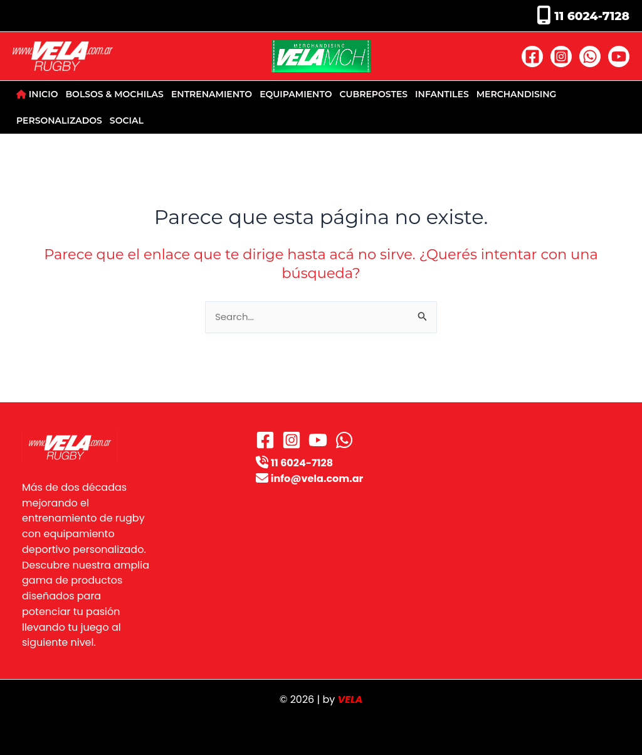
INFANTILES (442, 94)
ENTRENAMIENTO (211, 94)
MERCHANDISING (516, 94)
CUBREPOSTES (374, 94)
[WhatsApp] (590, 56)
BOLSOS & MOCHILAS (114, 94)
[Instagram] (561, 56)
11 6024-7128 (590, 16)
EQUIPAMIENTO (296, 94)
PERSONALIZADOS (59, 120)
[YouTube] (618, 56)
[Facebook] (532, 56)
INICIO (37, 94)
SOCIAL (127, 120)
